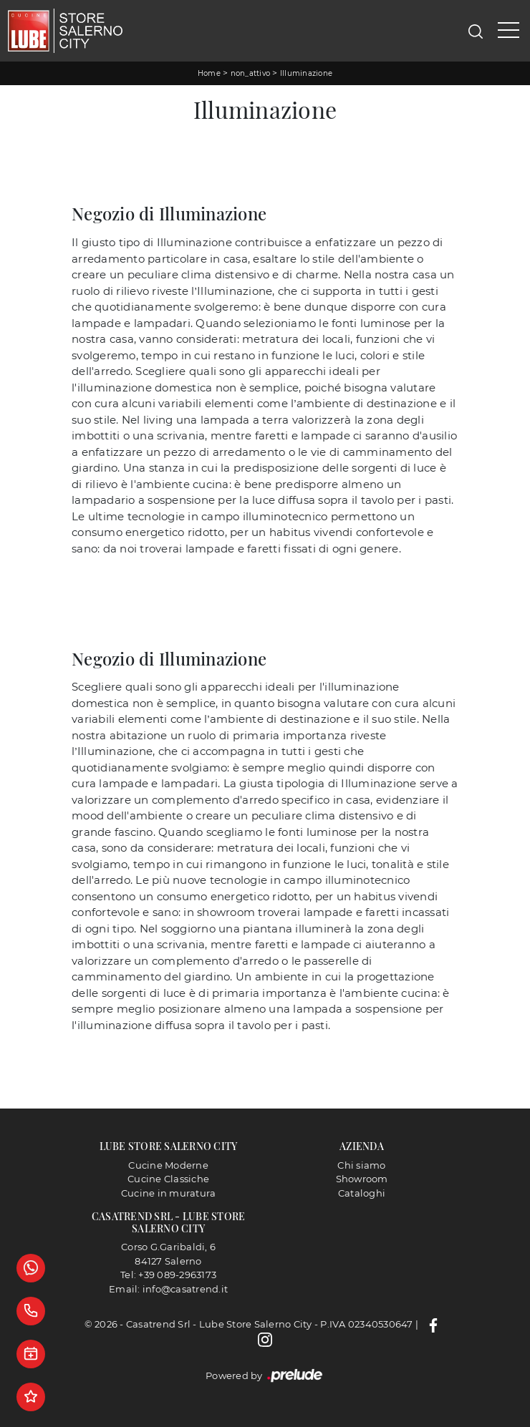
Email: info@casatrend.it (168, 1289)
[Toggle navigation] (508, 30)
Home (209, 73)
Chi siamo (361, 1165)
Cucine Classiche (168, 1178)
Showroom (362, 1178)
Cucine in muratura (168, 1193)
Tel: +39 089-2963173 (168, 1274)
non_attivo (251, 73)
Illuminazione (306, 73)
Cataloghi (361, 1193)
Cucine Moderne (168, 1165)
